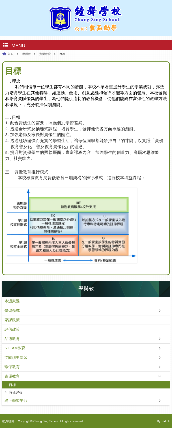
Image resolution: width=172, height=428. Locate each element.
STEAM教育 (14, 348)
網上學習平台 (15, 401)
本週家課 (12, 301)
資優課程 (15, 392)
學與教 (26, 54)
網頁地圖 (8, 421)
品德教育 (12, 339)
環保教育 (12, 367)
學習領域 (12, 310)
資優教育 (45, 54)
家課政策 (12, 320)
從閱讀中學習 (15, 357)
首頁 (11, 54)
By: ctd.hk (163, 421)
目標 (12, 385)
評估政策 (12, 329)
